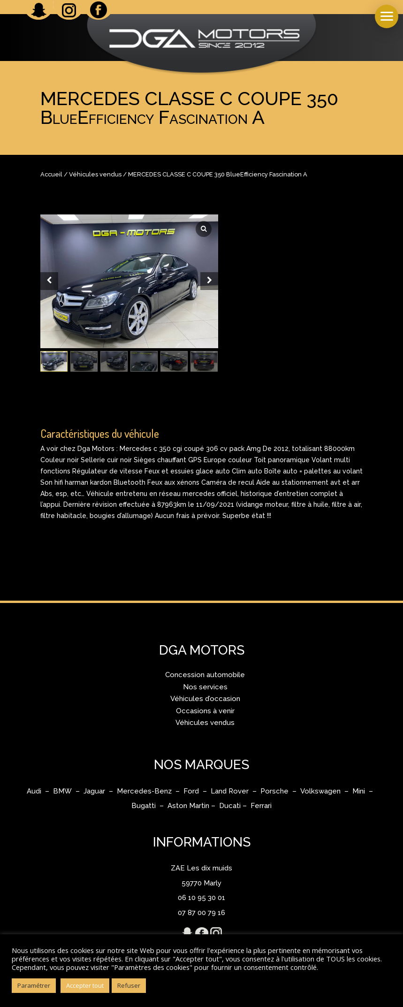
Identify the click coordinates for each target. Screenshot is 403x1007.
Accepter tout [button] (85, 985)
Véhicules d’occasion (205, 698)
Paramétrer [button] (33, 985)
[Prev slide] (49, 281)
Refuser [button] (128, 985)
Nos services (205, 687)
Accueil (51, 174)
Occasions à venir (205, 711)
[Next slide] (209, 281)
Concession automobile (205, 675)
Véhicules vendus (95, 174)
